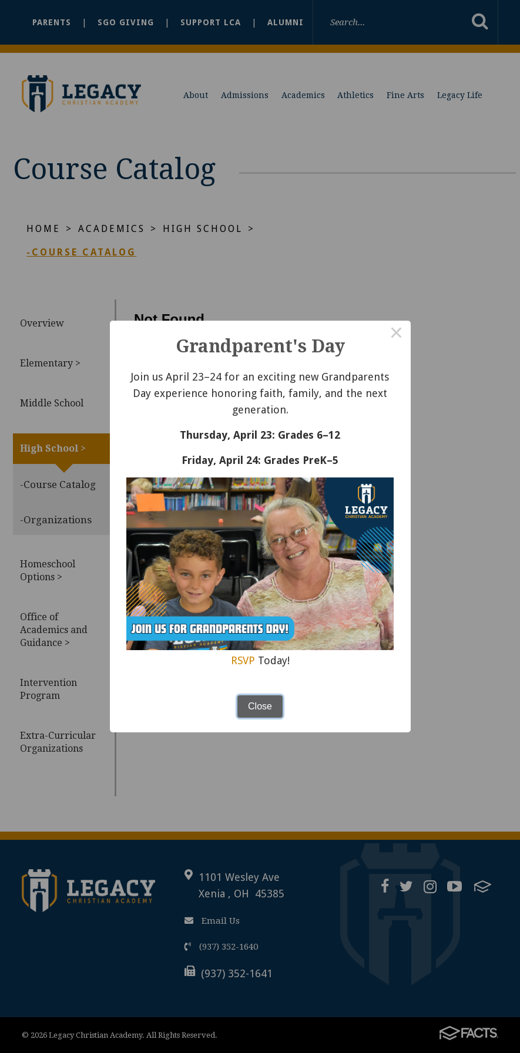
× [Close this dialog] (397, 335)
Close (260, 706)
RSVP (243, 660)
